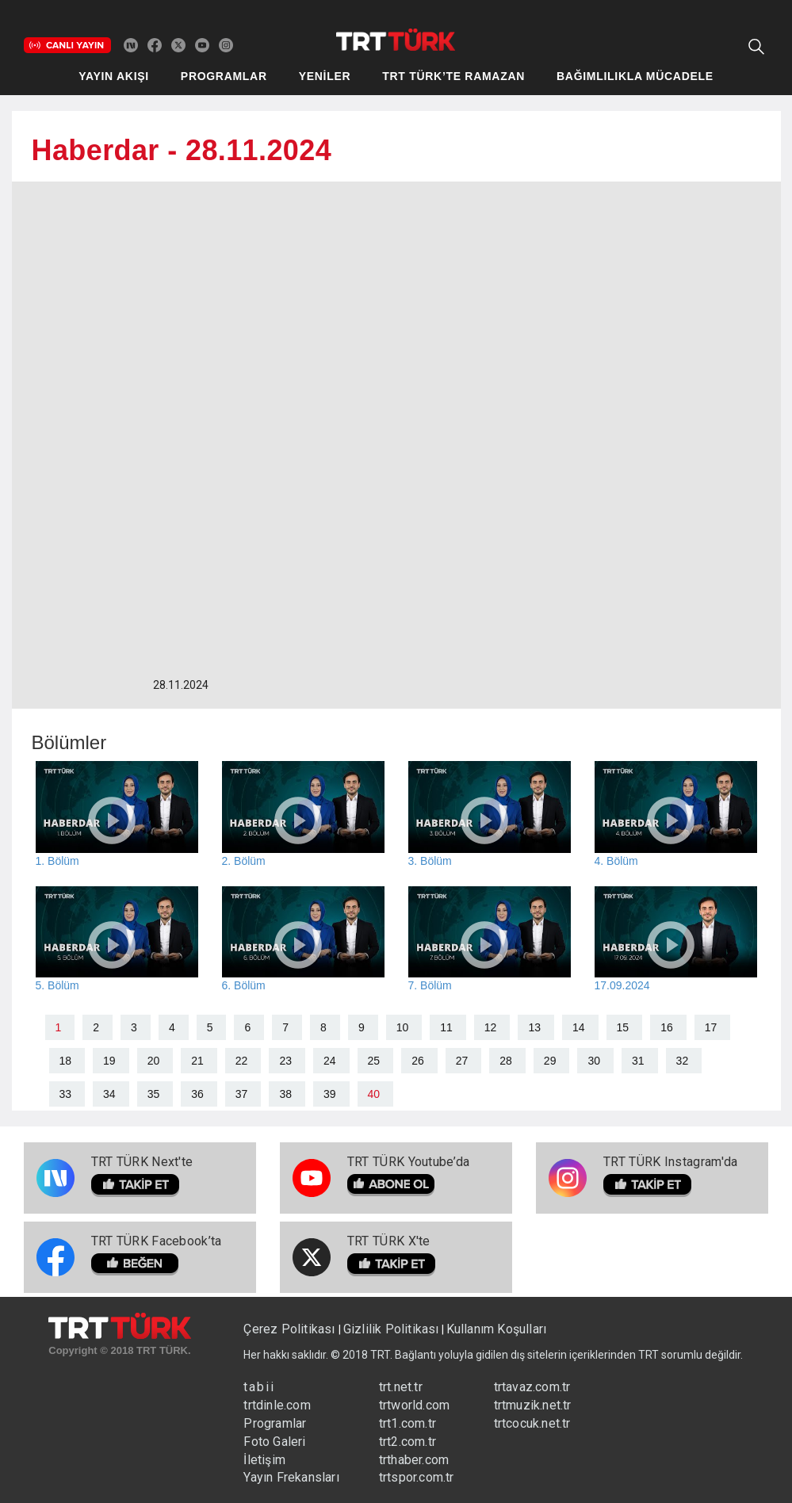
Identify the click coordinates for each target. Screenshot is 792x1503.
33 (65, 1094)
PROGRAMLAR (224, 76)
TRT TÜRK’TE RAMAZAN (453, 76)
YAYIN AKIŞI (113, 76)
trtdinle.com (276, 1405)
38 (285, 1094)
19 (109, 1060)
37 (241, 1094)
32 (682, 1060)
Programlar (274, 1423)
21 (197, 1060)
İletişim (264, 1459)
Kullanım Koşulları (496, 1329)
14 (578, 1027)
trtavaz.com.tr (532, 1386)
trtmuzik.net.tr (533, 1405)
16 (666, 1027)
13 (534, 1027)
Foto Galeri (274, 1441)
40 (374, 1094)
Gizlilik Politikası (391, 1329)
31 (638, 1060)
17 (711, 1027)
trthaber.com (414, 1459)
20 (153, 1060)
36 (197, 1094)
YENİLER (325, 76)
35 (153, 1094)
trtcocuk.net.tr (532, 1423)
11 (446, 1027)
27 (462, 1060)
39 (329, 1094)
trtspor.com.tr (416, 1477)
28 (505, 1060)
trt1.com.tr (407, 1423)
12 (490, 1027)
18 (65, 1060)
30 (593, 1060)
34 (109, 1094)
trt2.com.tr (407, 1441)
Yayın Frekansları (291, 1477)
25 (374, 1060)
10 (402, 1027)
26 (417, 1060)
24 (329, 1060)
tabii (259, 1386)
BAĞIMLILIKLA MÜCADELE (635, 76)
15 (623, 1027)
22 (241, 1060)
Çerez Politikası (290, 1329)
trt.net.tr (401, 1386)
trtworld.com (414, 1405)
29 (550, 1060)
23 (285, 1060)
